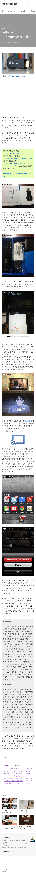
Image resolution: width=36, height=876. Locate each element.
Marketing (22, 11)
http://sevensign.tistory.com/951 (12, 153)
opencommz (9, 4)
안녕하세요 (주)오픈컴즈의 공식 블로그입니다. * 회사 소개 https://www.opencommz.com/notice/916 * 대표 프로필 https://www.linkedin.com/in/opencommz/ (15, 843)
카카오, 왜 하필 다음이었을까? (13, 769)
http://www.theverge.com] (18, 76)
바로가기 (27, 421)
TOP (32, 869)
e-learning (11, 11)
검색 (27, 3)
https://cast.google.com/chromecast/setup (14, 163)
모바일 (6, 765)
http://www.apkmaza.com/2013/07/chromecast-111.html (18, 158)
